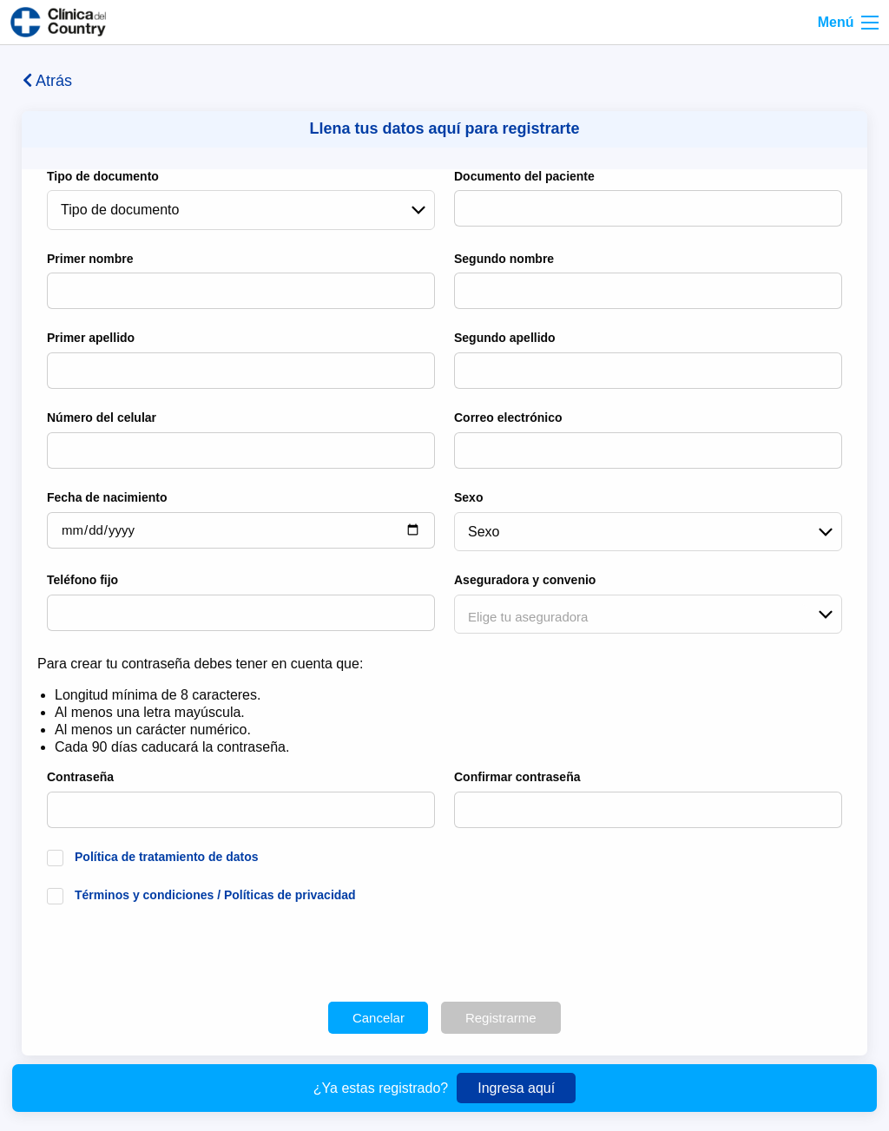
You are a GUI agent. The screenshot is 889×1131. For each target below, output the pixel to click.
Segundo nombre (504, 259)
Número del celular (101, 417)
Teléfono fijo (82, 580)
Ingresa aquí (516, 1088)
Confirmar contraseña (517, 777)
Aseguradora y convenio (525, 580)
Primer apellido (91, 338)
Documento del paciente (524, 176)
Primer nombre (90, 259)
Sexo (468, 497)
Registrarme (501, 1017)
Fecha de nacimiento (107, 497)
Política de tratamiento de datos (167, 857)
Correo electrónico (508, 417)
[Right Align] (870, 23)
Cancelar (378, 1017)
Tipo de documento (103, 176)
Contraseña (80, 777)
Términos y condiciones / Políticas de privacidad (215, 895)
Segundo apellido (505, 338)
